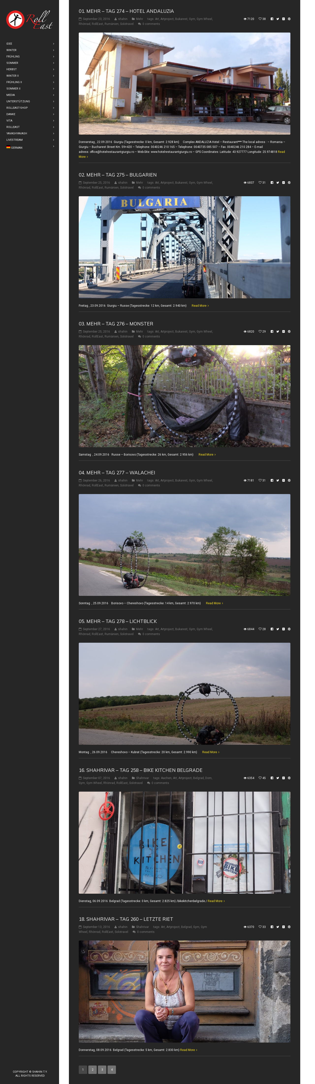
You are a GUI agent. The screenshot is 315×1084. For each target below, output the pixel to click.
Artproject (167, 19)
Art (157, 19)
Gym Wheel (204, 19)
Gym (192, 19)
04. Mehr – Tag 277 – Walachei (117, 473)
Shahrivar (142, 778)
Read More (199, 305)
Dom (208, 778)
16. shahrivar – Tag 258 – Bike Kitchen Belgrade (141, 770)
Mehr (139, 19)
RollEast (97, 24)
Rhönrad (84, 24)
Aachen (166, 778)
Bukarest (181, 19)
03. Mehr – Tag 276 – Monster (116, 324)
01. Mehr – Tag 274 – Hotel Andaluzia (126, 11)
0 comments (151, 24)
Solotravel (127, 24)
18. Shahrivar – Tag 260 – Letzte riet (126, 919)
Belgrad (198, 778)
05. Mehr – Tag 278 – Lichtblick (118, 621)
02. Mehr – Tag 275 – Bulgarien (118, 175)
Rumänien (112, 24)
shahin (122, 19)
